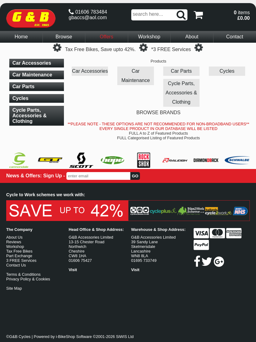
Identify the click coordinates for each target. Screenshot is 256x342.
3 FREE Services (21, 260)
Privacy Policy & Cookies (28, 279)
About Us (14, 237)
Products (158, 61)
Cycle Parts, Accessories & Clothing (181, 93)
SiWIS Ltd (125, 336)
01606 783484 (88, 12)
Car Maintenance (135, 75)
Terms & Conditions (23, 274)
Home (21, 36)
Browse (64, 36)
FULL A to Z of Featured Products (158, 133)
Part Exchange (19, 255)
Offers (106, 36)
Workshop (149, 36)
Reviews (13, 242)
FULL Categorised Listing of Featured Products (158, 138)
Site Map (14, 288)
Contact (234, 36)
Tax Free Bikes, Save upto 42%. (100, 49)
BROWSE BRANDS (159, 112)
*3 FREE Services (171, 49)
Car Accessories (90, 71)
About (191, 36)
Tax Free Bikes (19, 251)
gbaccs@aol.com (88, 17)
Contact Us (16, 265)
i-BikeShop (65, 336)
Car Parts (181, 71)
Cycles (226, 71)
